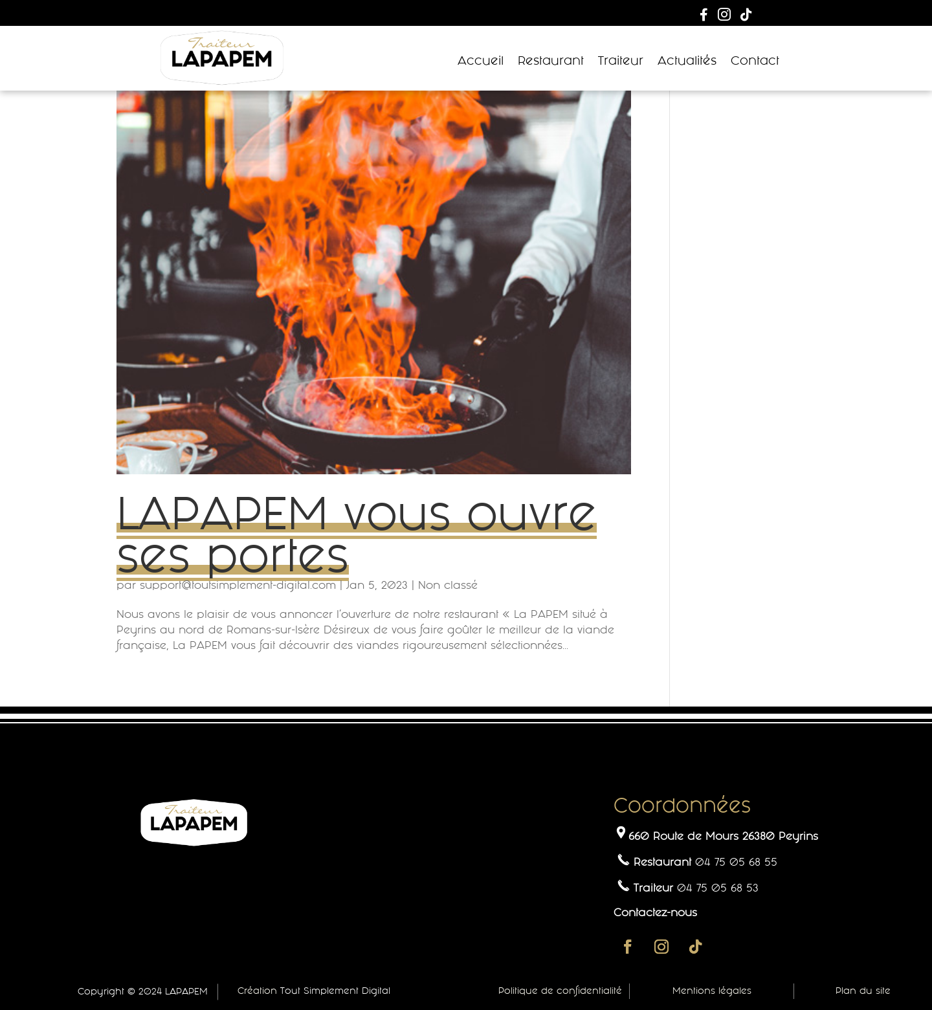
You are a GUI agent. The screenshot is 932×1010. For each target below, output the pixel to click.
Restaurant (551, 61)
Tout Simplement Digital (335, 990)
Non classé (448, 585)
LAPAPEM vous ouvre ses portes (356, 534)
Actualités (687, 61)
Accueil (481, 61)
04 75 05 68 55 (736, 862)
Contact (755, 61)
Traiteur (620, 61)
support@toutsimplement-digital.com (238, 585)
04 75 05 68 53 (718, 888)
